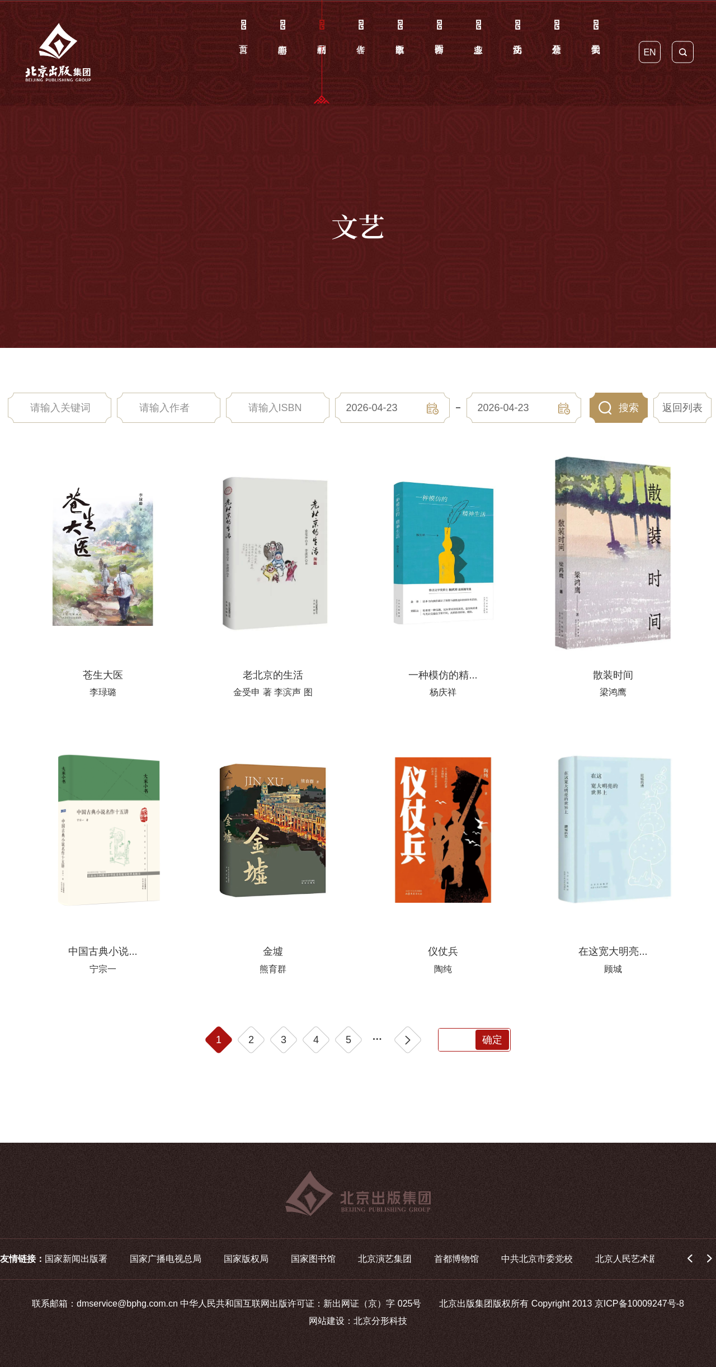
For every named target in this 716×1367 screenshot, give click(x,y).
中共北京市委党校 (537, 1259)
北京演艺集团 (385, 1259)
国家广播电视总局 (165, 1259)
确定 (492, 1039)
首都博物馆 (456, 1259)
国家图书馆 (313, 1259)
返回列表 (682, 407)
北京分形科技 (380, 1321)
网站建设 (327, 1321)
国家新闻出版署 (76, 1259)
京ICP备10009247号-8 (639, 1303)
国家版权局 (246, 1259)
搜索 (629, 407)
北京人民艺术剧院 (631, 1259)
